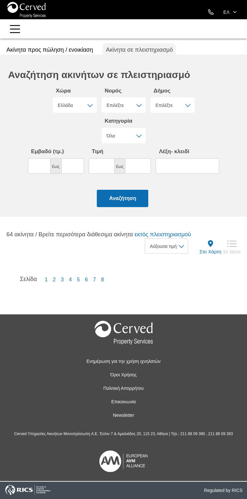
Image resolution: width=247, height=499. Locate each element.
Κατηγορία (119, 121)
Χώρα (63, 91)
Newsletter (123, 415)
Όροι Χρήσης (123, 374)
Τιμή (98, 151)
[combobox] (75, 105)
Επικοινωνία (123, 401)
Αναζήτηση (122, 198)
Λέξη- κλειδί (174, 151)
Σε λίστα (232, 251)
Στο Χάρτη (210, 251)
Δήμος (162, 91)
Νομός (113, 91)
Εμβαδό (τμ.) (47, 151)
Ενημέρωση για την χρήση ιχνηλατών (124, 361)
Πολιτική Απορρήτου (123, 388)
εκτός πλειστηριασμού (162, 234)
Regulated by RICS (223, 490)
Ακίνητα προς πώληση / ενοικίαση (49, 50)
